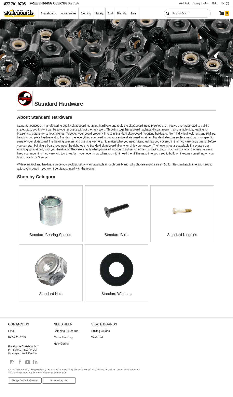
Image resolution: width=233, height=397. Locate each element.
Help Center (61, 342)
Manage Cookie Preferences (25, 380)
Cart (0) (225, 3)
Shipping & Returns (66, 330)
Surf (110, 13)
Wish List (184, 3)
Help (214, 3)
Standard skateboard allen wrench (110, 145)
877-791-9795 (15, 4)
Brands (121, 13)
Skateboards (49, 13)
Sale (133, 13)
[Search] (187, 13)
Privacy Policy (80, 369)
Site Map (52, 369)
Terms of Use (65, 369)
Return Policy (22, 369)
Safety (99, 13)
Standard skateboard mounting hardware (141, 133)
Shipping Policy (38, 369)
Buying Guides (200, 3)
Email (11, 330)
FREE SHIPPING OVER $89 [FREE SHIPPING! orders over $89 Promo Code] (54, 3)
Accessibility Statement (128, 369)
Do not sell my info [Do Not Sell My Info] (59, 380)
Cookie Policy (96, 369)
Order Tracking (63, 336)
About (11, 369)
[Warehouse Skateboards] (21, 13)
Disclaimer (110, 369)
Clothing (86, 13)
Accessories (68, 13)
